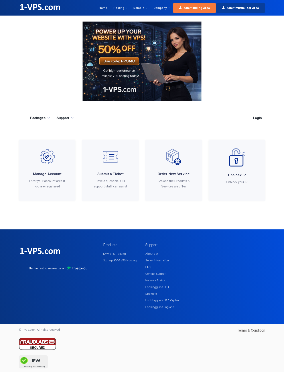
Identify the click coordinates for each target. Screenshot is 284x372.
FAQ (148, 267)
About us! (151, 253)
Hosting (118, 8)
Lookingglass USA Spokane (157, 290)
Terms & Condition (251, 330)
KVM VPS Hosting (114, 253)
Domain (138, 8)
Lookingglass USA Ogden (162, 300)
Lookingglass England (159, 307)
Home (103, 8)
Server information (157, 260)
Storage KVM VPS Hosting (120, 260)
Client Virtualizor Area (240, 8)
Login (257, 118)
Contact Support (155, 273)
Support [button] (63, 118)
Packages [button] (37, 118)
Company (160, 8)
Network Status (155, 280)
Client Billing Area (194, 8)
